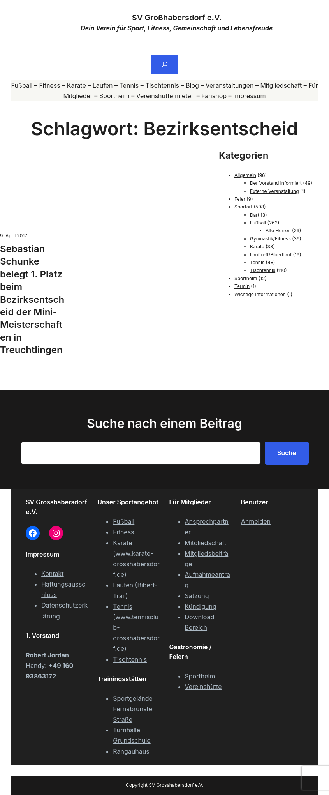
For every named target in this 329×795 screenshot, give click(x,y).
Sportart (243, 207)
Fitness (49, 85)
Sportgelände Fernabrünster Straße (133, 708)
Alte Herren (278, 230)
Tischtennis (162, 85)
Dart (254, 215)
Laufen (103, 85)
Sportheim (114, 96)
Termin (242, 286)
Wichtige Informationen (260, 294)
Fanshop (214, 96)
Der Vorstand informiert (276, 183)
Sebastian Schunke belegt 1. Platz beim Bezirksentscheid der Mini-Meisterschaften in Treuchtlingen (32, 299)
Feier (239, 199)
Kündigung (200, 606)
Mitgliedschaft (281, 85)
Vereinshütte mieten (165, 96)
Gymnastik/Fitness (270, 239)
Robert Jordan (47, 655)
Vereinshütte (203, 687)
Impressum (249, 96)
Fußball (21, 85)
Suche (286, 453)
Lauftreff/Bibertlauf (271, 255)
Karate (76, 85)
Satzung (197, 596)
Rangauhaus (131, 751)
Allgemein (245, 175)
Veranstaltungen (230, 85)
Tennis (130, 85)
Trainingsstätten (121, 679)
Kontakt (52, 574)
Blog (192, 85)
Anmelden (256, 521)
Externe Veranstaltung (274, 191)
